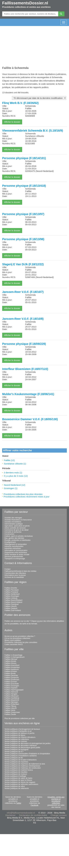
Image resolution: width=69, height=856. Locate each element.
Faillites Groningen (12, 596)
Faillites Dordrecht (12, 678)
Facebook (34, 805)
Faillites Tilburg (10, 706)
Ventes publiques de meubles (16, 772)
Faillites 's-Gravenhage (13, 655)
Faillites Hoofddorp (12, 698)
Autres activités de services (15, 528)
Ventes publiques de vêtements (17, 788)
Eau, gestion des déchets (14, 538)
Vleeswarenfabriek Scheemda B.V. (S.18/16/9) (32, 130)
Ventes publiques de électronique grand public (22, 747)
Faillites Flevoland (11, 590)
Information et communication (16, 550)
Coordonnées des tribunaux (15, 573)
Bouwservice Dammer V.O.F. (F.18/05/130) (30, 419)
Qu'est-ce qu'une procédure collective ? (20, 636)
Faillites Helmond (11, 692)
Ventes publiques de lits (14, 758)
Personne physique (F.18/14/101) (24, 158)
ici (38, 621)
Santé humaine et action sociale (17, 554)
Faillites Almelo (10, 661)
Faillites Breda (10, 673)
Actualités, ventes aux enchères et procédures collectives (55, 800)
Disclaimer (10, 815)
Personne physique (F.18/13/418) (24, 185)
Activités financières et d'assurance (18, 520)
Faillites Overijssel (12, 604)
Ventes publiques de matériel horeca (19, 770)
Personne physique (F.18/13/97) (23, 214)
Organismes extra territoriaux (16, 552)
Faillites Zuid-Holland (13, 610)
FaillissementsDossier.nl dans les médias (20, 571)
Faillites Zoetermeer (12, 712)
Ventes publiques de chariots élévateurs (20, 737)
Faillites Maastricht (12, 700)
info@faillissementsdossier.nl (21, 812)
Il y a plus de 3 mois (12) (16, 476)
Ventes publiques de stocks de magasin (20, 782)
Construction (9, 534)
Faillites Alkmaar (11, 659)
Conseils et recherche (13, 532)
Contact (7, 569)
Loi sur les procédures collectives (17, 638)
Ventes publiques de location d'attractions (21, 760)
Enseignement (10, 542)
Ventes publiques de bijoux (15, 735)
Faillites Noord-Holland (13, 602)
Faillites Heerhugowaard (14, 690)
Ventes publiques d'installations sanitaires (21, 756)
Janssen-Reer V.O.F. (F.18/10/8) (23, 318)
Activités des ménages (13, 518)
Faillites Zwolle (10, 714)
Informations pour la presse (15, 575)
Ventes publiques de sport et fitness (18, 780)
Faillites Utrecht (11, 606)
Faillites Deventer (11, 676)
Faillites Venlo (10, 710)
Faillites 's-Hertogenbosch (15, 657)
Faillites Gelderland (12, 594)
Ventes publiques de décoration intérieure (21, 745)
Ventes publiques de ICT (14, 752)
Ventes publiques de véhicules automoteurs (21, 784)
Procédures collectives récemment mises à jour (26, 496)
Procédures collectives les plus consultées (21, 642)
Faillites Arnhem (11, 671)
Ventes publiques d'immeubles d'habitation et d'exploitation (27, 754)
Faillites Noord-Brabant (13, 600)
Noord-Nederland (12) (14, 485)
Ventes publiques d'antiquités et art (18, 731)
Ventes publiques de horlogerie (17, 750)
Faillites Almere (10, 663)
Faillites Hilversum (12, 696)
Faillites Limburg (11, 598)
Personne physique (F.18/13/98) (23, 239)
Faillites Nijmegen (11, 702)
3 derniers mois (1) (13, 472)
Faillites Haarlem (11, 688)
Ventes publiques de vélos (15, 786)
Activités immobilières (13, 522)
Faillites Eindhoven (12, 680)
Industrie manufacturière (14, 546)
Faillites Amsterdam (12, 667)
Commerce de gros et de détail (16, 530)
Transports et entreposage (15, 559)
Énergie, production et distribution (18, 540)
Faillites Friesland (11, 592)
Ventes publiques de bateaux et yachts (19, 733)
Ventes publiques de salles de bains (18, 778)
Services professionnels (14, 557)
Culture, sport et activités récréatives (19, 536)
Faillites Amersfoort (12, 665)
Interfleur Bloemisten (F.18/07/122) (25, 369)
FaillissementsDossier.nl (25, 3)
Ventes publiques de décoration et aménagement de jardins (28, 743)
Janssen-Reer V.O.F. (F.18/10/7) (23, 291)
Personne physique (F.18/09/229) (24, 343)
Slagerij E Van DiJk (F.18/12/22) (23, 264)
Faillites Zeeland (11, 608)
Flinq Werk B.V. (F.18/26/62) (20, 103)
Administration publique (14, 524)
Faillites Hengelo (11, 694)
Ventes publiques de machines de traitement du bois (25, 764)
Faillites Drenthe (11, 588)
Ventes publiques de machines (16, 762)
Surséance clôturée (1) (15, 463)
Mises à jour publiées (13, 640)
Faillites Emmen (11, 682)
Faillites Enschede (12, 684)
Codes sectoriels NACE (14, 644)
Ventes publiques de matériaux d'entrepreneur (22, 766)
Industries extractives (13, 548)
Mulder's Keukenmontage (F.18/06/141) (28, 394)
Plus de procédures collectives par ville (20, 718)
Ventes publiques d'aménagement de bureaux (22, 729)
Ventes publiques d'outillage (15, 776)
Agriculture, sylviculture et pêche (17, 526)
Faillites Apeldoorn (12, 669)
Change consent (59, 815)
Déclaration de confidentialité (33, 815)
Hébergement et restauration (16, 544)
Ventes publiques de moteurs (16, 774)
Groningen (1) (10, 488)
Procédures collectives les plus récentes (23, 494)
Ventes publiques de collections (17, 739)
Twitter (18, 803)
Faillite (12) (9, 460)
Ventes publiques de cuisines (16, 741)
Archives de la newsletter (14, 577)
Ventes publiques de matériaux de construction (23, 768)
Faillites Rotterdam (12, 704)
